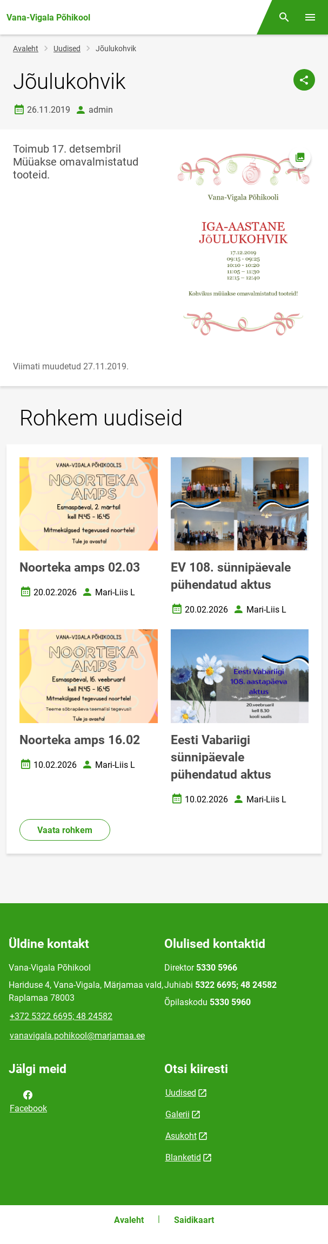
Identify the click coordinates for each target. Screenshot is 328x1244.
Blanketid (183, 1157)
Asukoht (181, 1136)
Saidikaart (194, 1220)
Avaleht (25, 48)
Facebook (28, 1101)
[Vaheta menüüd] (310, 17)
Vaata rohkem (64, 830)
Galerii (177, 1114)
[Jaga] (304, 80)
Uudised (67, 48)
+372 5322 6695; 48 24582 (61, 1016)
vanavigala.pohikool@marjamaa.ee (77, 1035)
